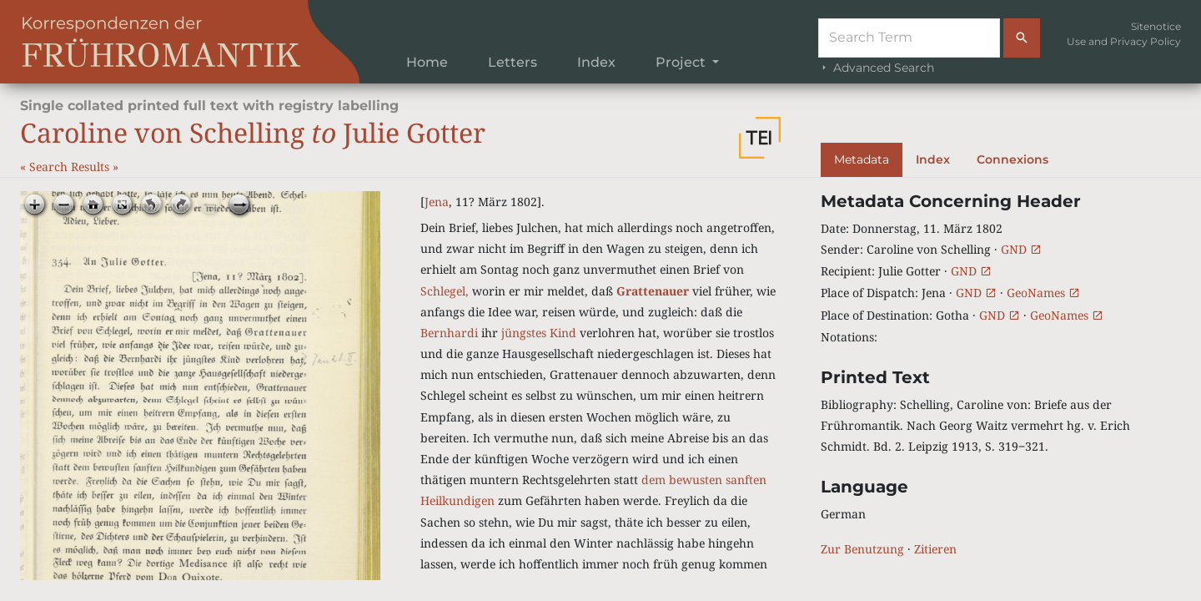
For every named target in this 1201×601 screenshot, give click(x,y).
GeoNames (1043, 292)
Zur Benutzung (862, 549)
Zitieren (935, 549)
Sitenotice (1156, 26)
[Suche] (909, 38)
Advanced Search (876, 67)
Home (427, 62)
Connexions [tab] (1012, 159)
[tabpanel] (1001, 375)
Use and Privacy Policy (1124, 41)
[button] (760, 138)
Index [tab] (933, 159)
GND (1021, 249)
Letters (512, 62)
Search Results (71, 166)
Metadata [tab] (861, 159)
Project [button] (682, 62)
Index (596, 62)
